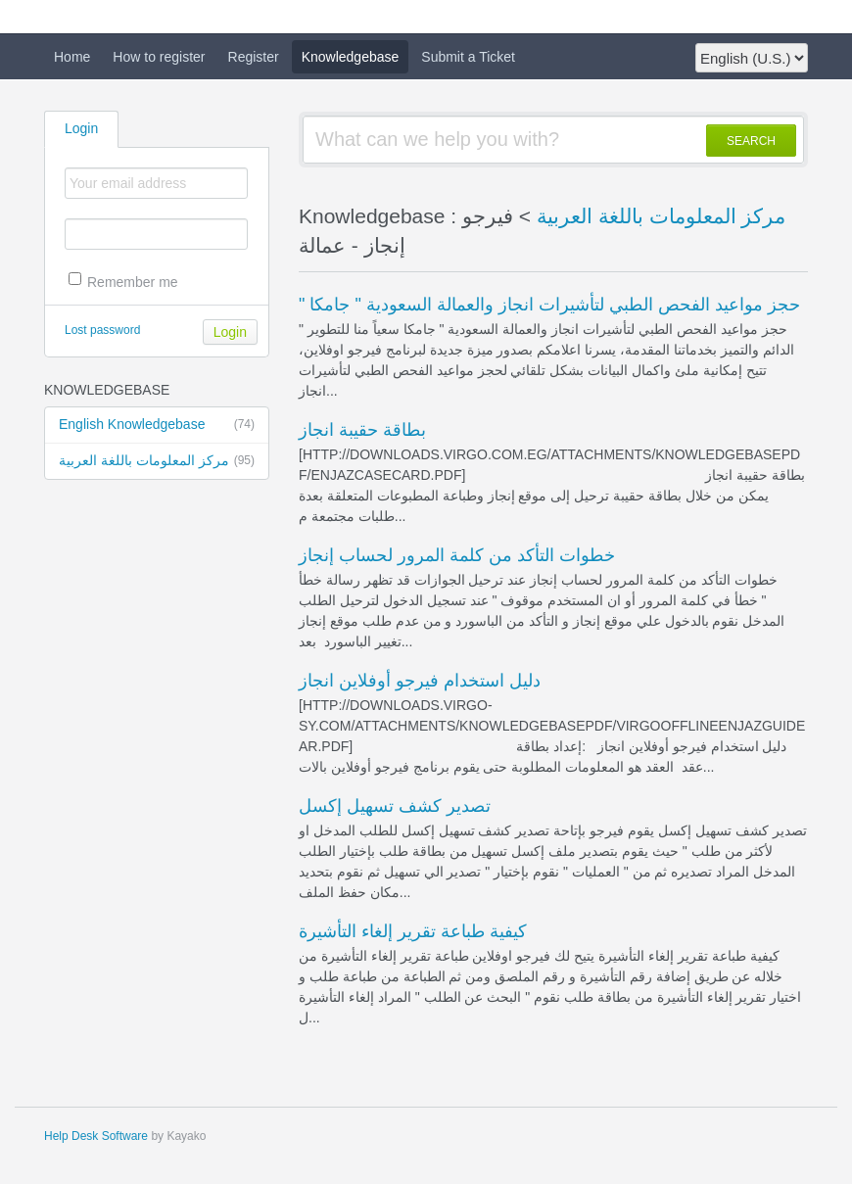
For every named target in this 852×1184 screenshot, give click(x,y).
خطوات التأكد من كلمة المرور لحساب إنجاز (457, 555)
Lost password (102, 330)
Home (72, 57)
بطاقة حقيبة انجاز (362, 430)
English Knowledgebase (157, 425)
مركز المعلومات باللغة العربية (157, 461)
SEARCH (751, 141)
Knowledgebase (351, 57)
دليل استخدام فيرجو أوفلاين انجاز (420, 680)
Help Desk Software (96, 1136)
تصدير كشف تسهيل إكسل (395, 806)
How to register (159, 57)
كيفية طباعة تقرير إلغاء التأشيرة (413, 931)
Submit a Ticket (468, 57)
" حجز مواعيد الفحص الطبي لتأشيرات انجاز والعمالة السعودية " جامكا (549, 304)
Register (253, 57)
